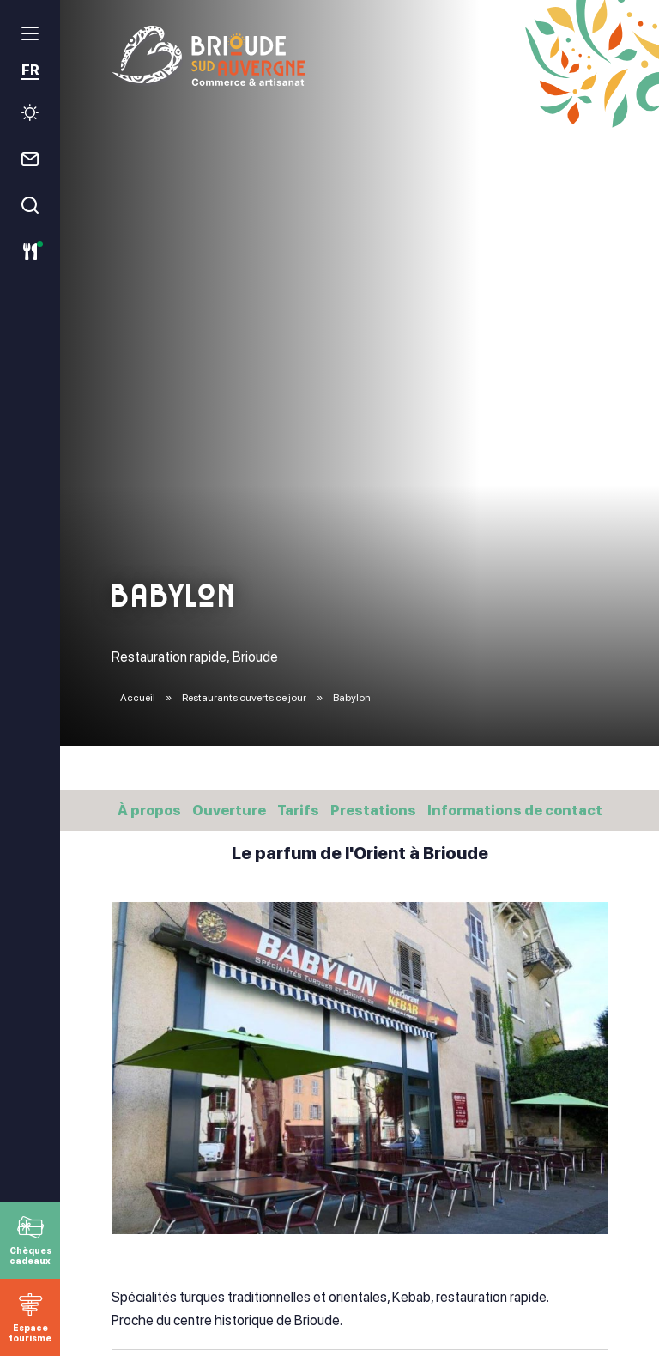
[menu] (30, 33)
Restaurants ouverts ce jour (245, 698)
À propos (149, 810)
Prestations (373, 810)
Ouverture (229, 810)
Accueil (137, 698)
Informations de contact (514, 810)
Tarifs (298, 810)
